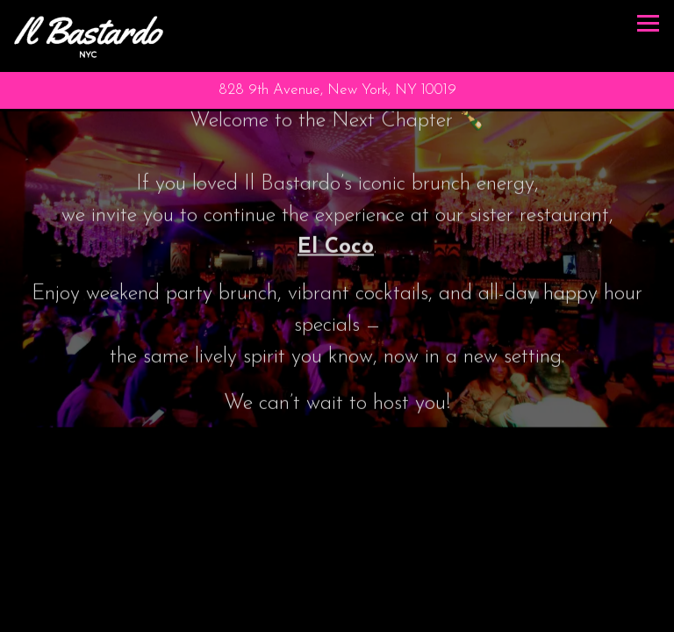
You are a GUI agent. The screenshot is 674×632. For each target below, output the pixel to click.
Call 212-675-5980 (337, 606)
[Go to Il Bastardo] (337, 90)
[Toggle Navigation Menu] (648, 23)
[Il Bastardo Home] (88, 36)
